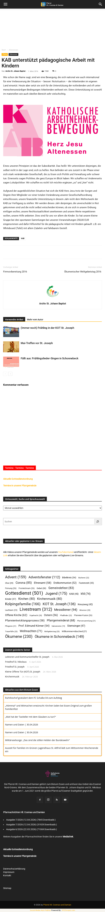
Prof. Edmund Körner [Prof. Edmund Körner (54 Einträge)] (34, 625)
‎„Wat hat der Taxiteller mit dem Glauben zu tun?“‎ (30, 716)
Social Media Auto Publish (40, 910)
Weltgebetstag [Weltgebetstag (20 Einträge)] (52, 631)
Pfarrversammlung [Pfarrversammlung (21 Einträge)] (86, 621)
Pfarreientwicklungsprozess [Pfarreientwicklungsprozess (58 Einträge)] (25, 620)
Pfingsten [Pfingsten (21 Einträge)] (10, 626)
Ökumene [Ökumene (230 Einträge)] (19, 636)
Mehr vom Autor (35, 319)
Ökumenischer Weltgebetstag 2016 (83, 271)
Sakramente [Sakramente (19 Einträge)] (58, 626)
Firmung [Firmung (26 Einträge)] (10, 588)
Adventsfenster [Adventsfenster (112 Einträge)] (44, 577)
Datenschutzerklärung (14, 868)
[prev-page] (5, 374)
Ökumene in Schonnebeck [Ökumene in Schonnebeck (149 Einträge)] (59, 636)
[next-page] (10, 374)
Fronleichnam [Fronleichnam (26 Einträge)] (27, 588)
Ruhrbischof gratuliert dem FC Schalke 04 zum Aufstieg (33, 697)
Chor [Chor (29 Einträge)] (9, 583)
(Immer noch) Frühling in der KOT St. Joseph (47, 327)
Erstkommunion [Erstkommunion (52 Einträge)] (65, 582)
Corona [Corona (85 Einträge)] (24, 582)
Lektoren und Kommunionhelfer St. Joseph (27, 656)
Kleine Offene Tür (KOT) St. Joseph (22, 671)
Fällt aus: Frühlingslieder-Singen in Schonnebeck (49, 358)
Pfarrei (5, 54)
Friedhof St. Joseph (15, 666)
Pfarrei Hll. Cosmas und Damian (57, 905)
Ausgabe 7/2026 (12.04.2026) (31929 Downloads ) (31, 824)
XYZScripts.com (68, 910)
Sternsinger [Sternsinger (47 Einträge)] (76, 625)
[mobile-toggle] (5, 4)
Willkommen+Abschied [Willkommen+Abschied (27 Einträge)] (74, 631)
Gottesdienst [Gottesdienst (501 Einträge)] (24, 593)
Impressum (8, 872)
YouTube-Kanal (65, 552)
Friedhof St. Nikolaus (16, 661)
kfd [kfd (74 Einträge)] (86, 593)
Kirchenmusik (12, 676)
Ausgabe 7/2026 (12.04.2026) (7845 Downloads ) (31, 819)
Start (4, 50)
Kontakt (7, 875)
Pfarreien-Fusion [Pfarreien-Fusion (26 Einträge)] (83, 615)
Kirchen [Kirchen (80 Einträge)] (26, 599)
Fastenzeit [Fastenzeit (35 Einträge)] (86, 583)
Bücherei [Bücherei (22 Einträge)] (83, 578)
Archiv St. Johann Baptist (15, 71)
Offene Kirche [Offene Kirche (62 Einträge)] (16, 615)
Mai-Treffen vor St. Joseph (37, 343)
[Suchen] (97, 521)
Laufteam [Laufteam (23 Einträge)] (11, 610)
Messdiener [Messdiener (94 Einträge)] (65, 609)
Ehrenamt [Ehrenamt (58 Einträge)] (42, 582)
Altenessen (13, 50)
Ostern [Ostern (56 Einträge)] (51, 615)
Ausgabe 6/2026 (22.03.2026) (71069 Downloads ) (31, 829)
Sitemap (7, 888)
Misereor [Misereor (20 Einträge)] (85, 610)
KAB (22, 238)
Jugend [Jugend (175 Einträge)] (56, 593)
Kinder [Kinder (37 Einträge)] (10, 599)
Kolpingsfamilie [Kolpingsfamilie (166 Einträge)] (22, 604)
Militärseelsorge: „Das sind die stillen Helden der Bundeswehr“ (37, 740)
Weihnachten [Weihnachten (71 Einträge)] (31, 631)
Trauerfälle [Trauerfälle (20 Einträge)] (11, 631)
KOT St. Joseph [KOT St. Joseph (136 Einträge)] (59, 604)
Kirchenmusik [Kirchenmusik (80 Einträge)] (49, 599)
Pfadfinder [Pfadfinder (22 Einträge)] (66, 615)
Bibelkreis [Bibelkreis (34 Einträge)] (69, 577)
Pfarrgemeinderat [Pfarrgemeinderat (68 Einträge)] (61, 620)
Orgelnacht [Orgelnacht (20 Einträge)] (35, 615)
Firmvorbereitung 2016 (15, 271)
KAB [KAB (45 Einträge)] (74, 593)
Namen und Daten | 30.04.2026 (21, 724)
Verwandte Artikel (14, 319)
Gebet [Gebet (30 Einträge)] (41, 588)
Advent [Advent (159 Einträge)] (15, 577)
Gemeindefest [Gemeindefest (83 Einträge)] (61, 588)
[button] (100, 4)
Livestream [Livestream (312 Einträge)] (36, 609)
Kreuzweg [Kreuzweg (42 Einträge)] (85, 604)
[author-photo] (52, 299)
